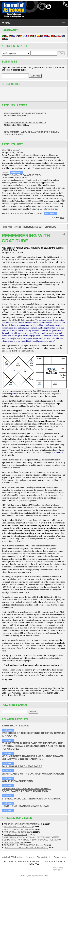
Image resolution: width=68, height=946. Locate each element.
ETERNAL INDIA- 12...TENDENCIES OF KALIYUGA (31, 798)
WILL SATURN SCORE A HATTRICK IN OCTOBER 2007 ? (28, 837)
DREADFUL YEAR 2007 (14, 842)
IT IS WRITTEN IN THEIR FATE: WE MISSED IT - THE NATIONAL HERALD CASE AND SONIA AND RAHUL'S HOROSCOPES (33, 746)
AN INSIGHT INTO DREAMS (15, 835)
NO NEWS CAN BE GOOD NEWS (18, 832)
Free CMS (43, 876)
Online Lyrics (25, 876)
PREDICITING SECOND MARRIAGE (19, 829)
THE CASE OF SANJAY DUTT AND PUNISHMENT (26, 848)
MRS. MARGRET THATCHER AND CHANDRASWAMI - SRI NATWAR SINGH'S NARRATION (33, 757)
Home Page (7, 227)
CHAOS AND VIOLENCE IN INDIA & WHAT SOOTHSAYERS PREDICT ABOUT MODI (26, 790)
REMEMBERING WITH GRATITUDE (39, 227)
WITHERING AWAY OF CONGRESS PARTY (21, 175)
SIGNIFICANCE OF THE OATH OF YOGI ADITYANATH (33, 773)
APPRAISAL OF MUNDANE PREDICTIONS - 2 (23, 824)
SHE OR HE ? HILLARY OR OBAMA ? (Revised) (23, 845)
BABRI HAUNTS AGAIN (15, 725)
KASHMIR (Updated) (11, 150)
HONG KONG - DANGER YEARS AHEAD (25, 806)
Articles (18, 227)
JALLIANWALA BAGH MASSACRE (22, 766)
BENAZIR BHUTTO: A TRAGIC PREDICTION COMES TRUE (28, 840)
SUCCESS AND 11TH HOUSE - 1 (18, 827)
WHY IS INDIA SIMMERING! (18, 781)
